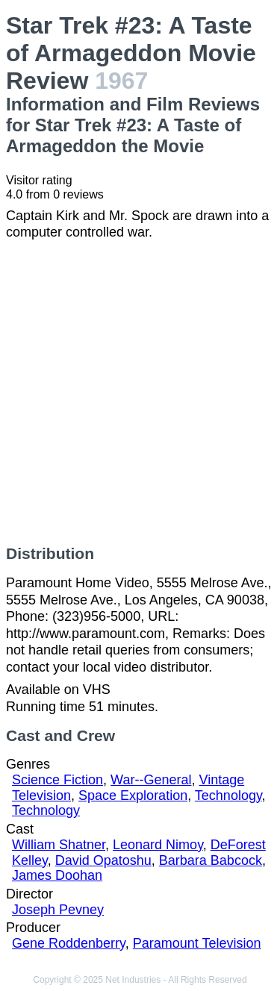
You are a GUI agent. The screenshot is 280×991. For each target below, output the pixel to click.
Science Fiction (57, 779)
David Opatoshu (103, 860)
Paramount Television (197, 943)
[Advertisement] (140, 393)
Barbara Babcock (210, 860)
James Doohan (57, 875)
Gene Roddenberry (68, 943)
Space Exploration (132, 795)
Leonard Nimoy (158, 844)
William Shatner (58, 844)
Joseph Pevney (58, 909)
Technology (228, 795)
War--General (151, 779)
